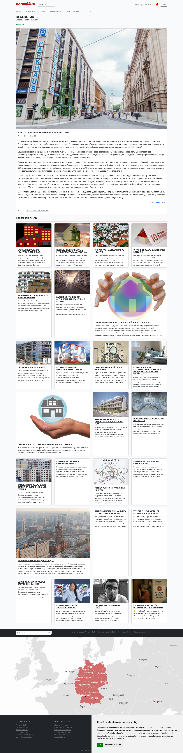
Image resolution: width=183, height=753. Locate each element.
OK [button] (100, 745)
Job (68, 12)
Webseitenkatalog (22, 730)
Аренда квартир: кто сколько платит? (110, 489)
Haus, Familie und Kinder (63, 727)
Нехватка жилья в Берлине (31, 367)
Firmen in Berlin (21, 725)
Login (164, 5)
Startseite (19, 20)
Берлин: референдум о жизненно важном (67, 606)
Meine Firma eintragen (24, 737)
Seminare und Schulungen (63, 732)
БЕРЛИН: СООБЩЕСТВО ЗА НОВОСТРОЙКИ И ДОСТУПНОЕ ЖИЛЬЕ (109, 421)
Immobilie (77, 12)
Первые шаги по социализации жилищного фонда (45, 444)
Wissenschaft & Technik (62, 730)
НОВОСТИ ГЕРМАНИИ (41, 211)
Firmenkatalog (31, 12)
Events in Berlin (59, 737)
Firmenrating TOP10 (23, 732)
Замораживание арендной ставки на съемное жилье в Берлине (32, 487)
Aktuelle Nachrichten (61, 725)
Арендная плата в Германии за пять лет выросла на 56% (110, 512)
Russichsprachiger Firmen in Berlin (84, 632)
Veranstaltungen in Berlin (107, 632)
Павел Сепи (160, 202)
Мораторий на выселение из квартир (109, 251)
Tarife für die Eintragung (24, 734)
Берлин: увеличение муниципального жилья (69, 368)
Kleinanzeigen (57, 12)
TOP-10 (88, 12)
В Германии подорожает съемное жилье (146, 462)
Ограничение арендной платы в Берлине (149, 251)
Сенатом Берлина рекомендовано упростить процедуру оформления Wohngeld (147, 370)
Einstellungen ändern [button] (113, 745)
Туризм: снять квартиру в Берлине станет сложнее (146, 512)
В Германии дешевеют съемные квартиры (67, 462)
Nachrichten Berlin (125, 632)
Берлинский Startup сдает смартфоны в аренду (31, 583)
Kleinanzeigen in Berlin (142, 632)
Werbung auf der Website (144, 5)
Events (44, 12)
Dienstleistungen (22, 727)
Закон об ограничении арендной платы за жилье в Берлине (70, 299)
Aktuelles (34, 20)
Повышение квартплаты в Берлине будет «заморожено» (71, 251)
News (18, 12)
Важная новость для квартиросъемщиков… (29, 251)
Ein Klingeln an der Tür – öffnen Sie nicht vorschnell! (148, 606)
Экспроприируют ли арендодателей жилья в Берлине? (123, 322)
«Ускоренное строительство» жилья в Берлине (33, 296)
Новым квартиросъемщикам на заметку (148, 419)
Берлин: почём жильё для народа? (36, 560)
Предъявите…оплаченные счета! (108, 606)
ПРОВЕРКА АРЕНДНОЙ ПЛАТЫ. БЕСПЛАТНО (109, 368)
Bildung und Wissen (61, 734)
